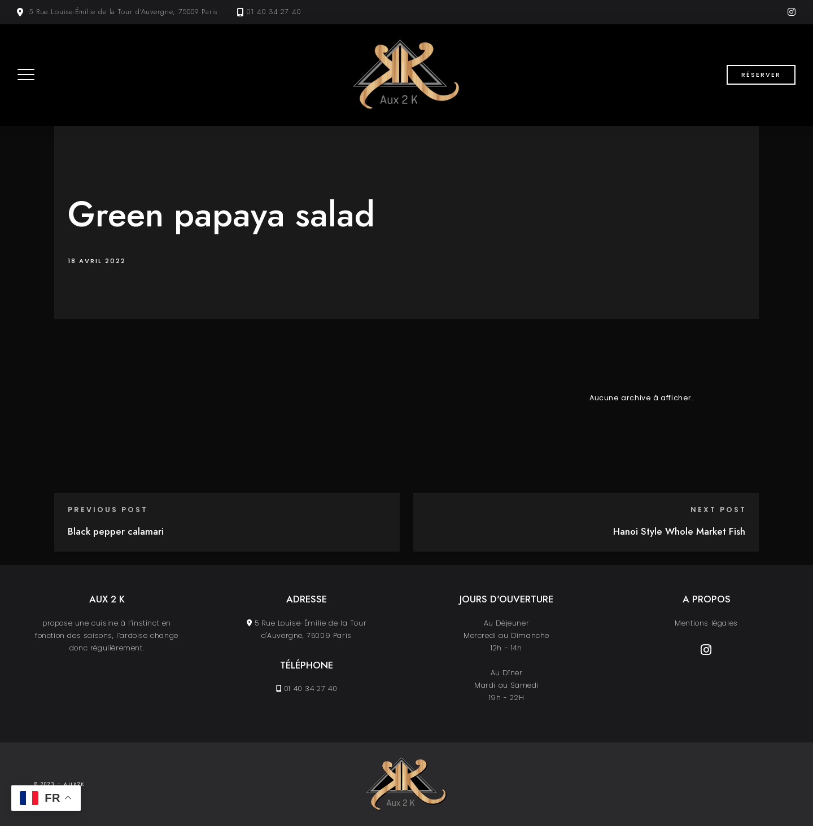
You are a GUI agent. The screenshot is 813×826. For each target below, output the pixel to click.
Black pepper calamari (116, 531)
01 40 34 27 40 (274, 12)
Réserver (761, 74)
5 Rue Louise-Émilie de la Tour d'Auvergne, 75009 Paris (123, 12)
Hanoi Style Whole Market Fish (679, 531)
